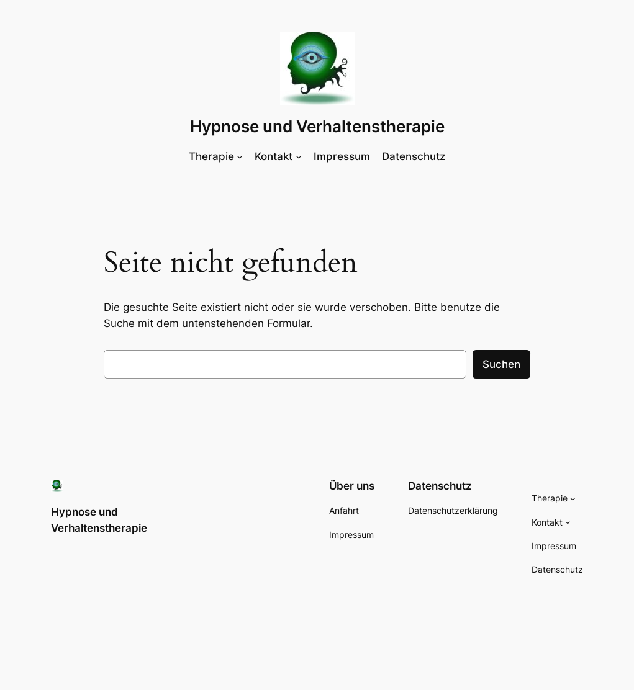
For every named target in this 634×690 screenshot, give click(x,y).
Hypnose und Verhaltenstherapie (317, 126)
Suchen (501, 364)
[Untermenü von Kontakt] (299, 156)
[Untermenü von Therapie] (240, 156)
